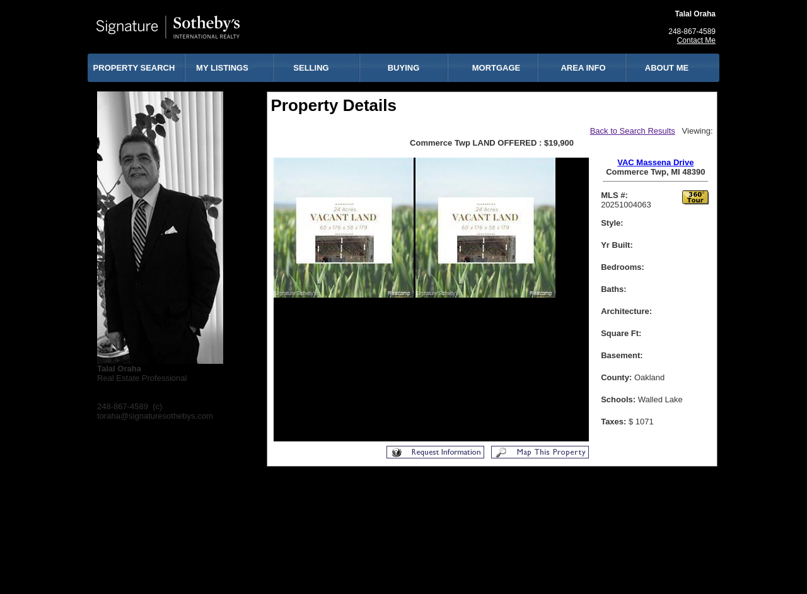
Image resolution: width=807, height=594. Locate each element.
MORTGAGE (496, 68)
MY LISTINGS (222, 68)
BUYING (404, 68)
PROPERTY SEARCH (134, 68)
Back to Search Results (632, 131)
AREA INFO (582, 68)
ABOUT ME (666, 68)
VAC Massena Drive (655, 162)
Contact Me (696, 40)
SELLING (310, 68)
